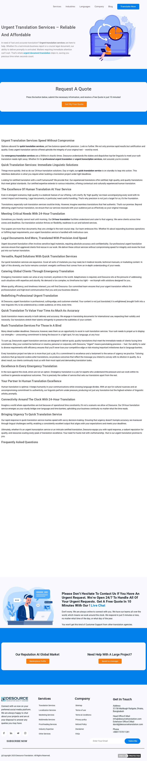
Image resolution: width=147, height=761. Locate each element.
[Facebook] (4, 733)
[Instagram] (25, 733)
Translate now (128, 6)
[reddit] (18, 733)
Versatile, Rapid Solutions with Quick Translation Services (39, 256)
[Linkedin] (11, 733)
